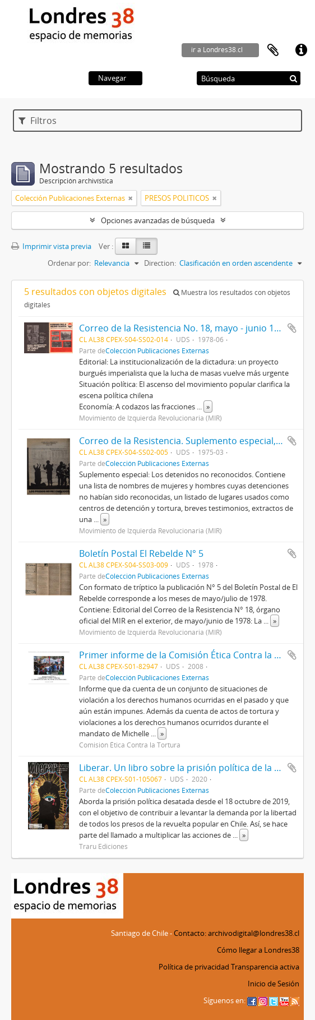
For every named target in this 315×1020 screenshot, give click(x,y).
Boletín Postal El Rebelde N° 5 (141, 553)
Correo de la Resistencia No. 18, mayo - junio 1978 (184, 328)
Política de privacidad (194, 967)
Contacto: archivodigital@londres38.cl (236, 933)
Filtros (37, 120)
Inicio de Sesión (273, 984)
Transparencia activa (265, 967)
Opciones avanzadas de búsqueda (158, 220)
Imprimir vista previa (51, 246)
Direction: (160, 263)
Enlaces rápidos (301, 50)
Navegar (112, 78)
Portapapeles (273, 50)
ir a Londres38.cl (217, 49)
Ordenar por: (69, 263)
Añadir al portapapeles (292, 328)
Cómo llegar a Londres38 (258, 950)
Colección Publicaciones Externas (157, 350)
